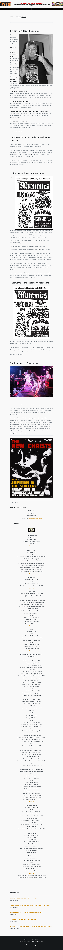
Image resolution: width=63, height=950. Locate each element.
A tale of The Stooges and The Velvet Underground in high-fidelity (31, 926)
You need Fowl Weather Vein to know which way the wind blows (30, 905)
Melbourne (44, 235)
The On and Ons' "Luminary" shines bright (23, 919)
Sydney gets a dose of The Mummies (27, 173)
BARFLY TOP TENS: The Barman (24, 31)
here (14, 73)
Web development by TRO (31, 945)
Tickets (31, 651)
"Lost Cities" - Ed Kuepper (18, 121)
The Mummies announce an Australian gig (29, 282)
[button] (31, 9)
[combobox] (31, 502)
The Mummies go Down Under (24, 363)
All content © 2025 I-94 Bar (31, 940)
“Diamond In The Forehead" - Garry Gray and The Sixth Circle (29, 111)
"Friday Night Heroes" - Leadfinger (14, 79)
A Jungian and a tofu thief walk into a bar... (23, 898)
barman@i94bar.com (35, 518)
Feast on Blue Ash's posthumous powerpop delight (26, 912)
